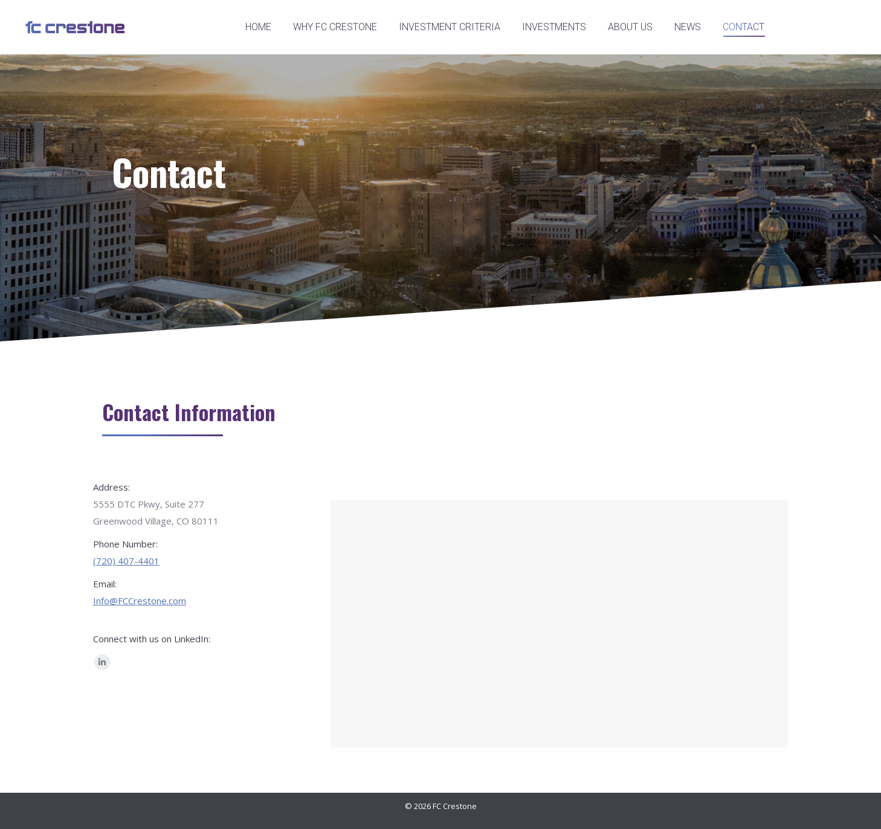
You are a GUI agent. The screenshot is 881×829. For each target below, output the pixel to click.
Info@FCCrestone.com (139, 601)
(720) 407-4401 (126, 561)
